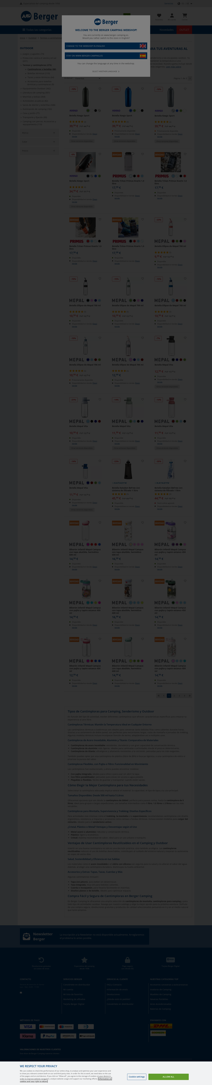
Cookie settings (137, 1076)
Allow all (168, 1076)
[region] (106, 1073)
